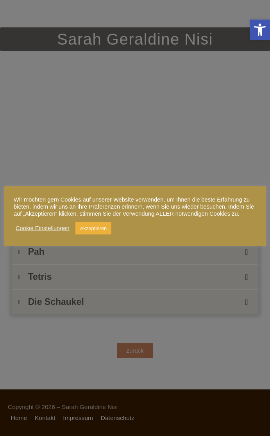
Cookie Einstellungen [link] (43, 228)
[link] (260, 30)
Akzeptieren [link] (93, 228)
